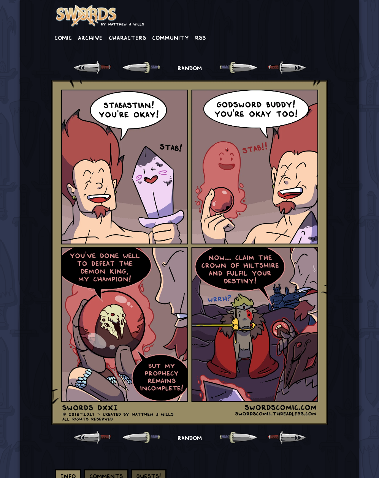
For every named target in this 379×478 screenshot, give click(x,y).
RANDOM (190, 68)
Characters (127, 37)
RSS (200, 37)
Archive (90, 37)
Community (170, 37)
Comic (63, 37)
